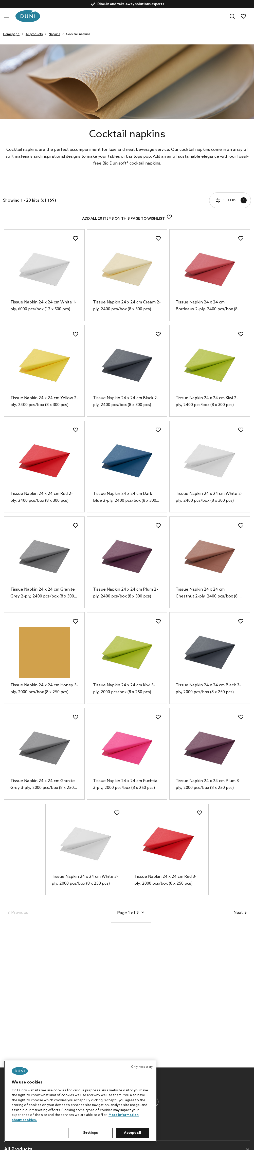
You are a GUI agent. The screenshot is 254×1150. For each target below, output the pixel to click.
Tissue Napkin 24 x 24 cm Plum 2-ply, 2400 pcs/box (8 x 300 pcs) (125, 593)
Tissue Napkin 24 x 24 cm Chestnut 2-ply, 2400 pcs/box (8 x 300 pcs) (208, 593)
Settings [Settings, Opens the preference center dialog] (90, 1133)
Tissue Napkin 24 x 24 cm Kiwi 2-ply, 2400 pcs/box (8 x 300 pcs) (207, 401)
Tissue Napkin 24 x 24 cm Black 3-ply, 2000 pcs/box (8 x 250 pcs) (208, 688)
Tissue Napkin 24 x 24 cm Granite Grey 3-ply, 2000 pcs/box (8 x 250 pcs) (42, 785)
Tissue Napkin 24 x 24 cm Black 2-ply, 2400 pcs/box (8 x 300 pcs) (125, 401)
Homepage (11, 34)
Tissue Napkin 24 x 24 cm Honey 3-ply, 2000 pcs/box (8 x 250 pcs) (44, 688)
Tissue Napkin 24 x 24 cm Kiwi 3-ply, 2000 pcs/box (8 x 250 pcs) (124, 688)
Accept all (132, 1133)
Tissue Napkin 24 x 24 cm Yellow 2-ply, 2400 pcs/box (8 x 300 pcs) (44, 401)
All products (34, 34)
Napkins (54, 34)
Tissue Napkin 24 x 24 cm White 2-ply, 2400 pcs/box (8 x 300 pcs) (209, 497)
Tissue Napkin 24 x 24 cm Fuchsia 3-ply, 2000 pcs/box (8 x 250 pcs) (125, 784)
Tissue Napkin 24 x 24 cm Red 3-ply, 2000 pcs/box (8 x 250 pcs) (165, 880)
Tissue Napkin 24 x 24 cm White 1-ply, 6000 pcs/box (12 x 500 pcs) (43, 306)
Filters (19, 186)
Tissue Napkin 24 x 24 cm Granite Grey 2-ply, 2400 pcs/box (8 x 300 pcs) (42, 593)
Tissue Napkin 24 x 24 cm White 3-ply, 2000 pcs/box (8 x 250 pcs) (85, 880)
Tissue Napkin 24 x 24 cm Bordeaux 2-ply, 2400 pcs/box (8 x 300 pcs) (208, 306)
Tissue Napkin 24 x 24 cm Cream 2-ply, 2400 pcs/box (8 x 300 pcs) (127, 306)
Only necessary (142, 1067)
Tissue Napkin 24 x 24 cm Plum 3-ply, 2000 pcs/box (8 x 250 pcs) (208, 784)
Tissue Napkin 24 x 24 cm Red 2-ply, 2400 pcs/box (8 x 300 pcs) (41, 497)
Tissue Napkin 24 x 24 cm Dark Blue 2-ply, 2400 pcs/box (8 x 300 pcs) (124, 497)
